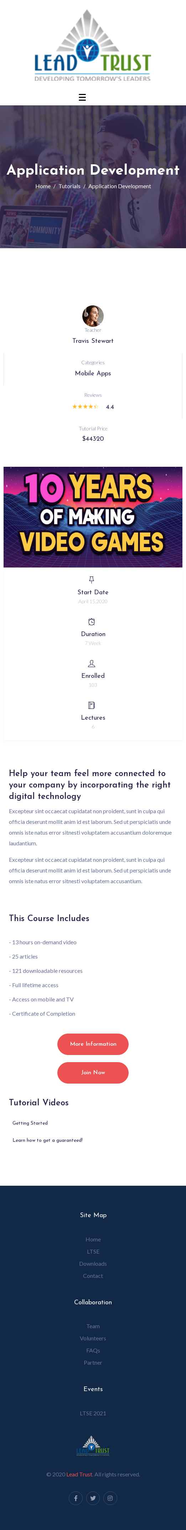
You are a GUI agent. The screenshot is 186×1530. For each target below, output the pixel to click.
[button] (93, 517)
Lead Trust (79, 1474)
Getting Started (30, 1123)
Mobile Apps (93, 373)
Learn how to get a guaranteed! (47, 1140)
